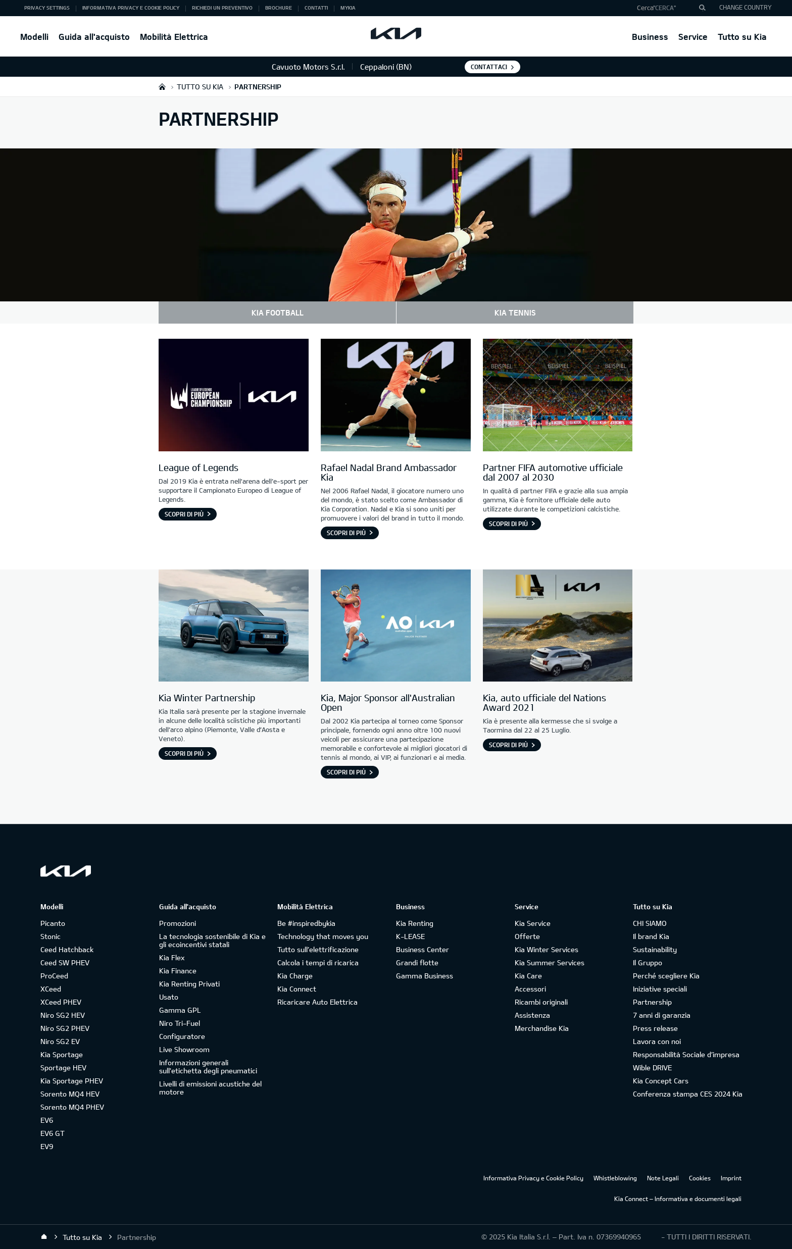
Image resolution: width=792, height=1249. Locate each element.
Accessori (530, 988)
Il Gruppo (647, 962)
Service (693, 36)
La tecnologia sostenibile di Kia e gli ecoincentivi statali (212, 940)
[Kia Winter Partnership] (234, 627)
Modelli (34, 36)
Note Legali (663, 1177)
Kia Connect (296, 988)
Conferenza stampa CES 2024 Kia (687, 1093)
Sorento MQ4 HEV (70, 1093)
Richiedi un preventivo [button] (222, 8)
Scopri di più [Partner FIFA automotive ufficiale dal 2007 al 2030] (508, 523)
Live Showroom (184, 1049)
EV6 (46, 1120)
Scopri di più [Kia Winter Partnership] (184, 753)
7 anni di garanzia (661, 1015)
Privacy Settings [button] (47, 8)
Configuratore (182, 1036)
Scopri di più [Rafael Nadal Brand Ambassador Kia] (346, 532)
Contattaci (489, 66)
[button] (667, 8)
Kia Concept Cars (660, 1080)
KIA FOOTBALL (278, 312)
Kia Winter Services (546, 949)
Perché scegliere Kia (666, 975)
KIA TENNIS (515, 312)
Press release (655, 1028)
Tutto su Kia (742, 36)
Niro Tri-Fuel (179, 1023)
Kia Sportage (61, 1054)
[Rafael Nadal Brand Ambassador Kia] (396, 396)
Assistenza (532, 1015)
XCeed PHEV (60, 1002)
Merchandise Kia (542, 1028)
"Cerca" (664, 7)
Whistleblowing (615, 1177)
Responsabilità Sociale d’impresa (686, 1054)
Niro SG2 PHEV (64, 1028)
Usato (168, 997)
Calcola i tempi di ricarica (318, 962)
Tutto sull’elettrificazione (318, 949)
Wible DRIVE (652, 1067)
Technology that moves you (322, 936)
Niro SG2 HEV (62, 1015)
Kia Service (533, 923)
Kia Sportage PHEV (71, 1080)
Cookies (700, 1177)
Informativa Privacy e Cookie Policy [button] (130, 8)
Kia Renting (414, 923)
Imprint (731, 1177)
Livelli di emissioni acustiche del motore (210, 1087)
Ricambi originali (541, 1002)
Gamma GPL (180, 1010)
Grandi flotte (417, 962)
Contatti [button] (316, 8)
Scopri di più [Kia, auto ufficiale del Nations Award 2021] (508, 744)
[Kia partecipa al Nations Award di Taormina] (558, 627)
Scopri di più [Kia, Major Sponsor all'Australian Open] (346, 771)
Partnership (652, 1002)
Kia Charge (295, 975)
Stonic (50, 936)
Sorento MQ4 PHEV (72, 1107)
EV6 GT (52, 1133)
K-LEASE (410, 936)
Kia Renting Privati (189, 983)
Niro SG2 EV (60, 1041)
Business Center (422, 949)
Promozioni (177, 923)
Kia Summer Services (549, 962)
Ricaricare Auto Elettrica (317, 1002)
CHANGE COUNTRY (745, 7)
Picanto (52, 923)
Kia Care (528, 975)
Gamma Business (424, 975)
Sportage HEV (63, 1067)
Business (650, 36)
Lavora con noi (657, 1041)
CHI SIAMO (650, 923)
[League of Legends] (234, 396)
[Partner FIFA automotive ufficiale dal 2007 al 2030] (558, 396)
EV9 (46, 1146)
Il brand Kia (651, 936)
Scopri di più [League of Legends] (184, 513)
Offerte (527, 936)
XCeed (50, 988)
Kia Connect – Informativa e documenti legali (677, 1198)
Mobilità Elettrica (174, 36)
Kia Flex (171, 957)
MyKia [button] (348, 8)
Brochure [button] (278, 8)
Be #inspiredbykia (306, 923)
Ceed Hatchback (66, 949)
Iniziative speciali (660, 988)
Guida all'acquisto (94, 36)
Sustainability (655, 949)
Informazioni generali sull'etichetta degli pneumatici (208, 1066)
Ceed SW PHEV (64, 962)
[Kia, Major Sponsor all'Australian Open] (396, 627)
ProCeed (54, 975)
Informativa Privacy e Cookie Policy (533, 1177)
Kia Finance (177, 970)
